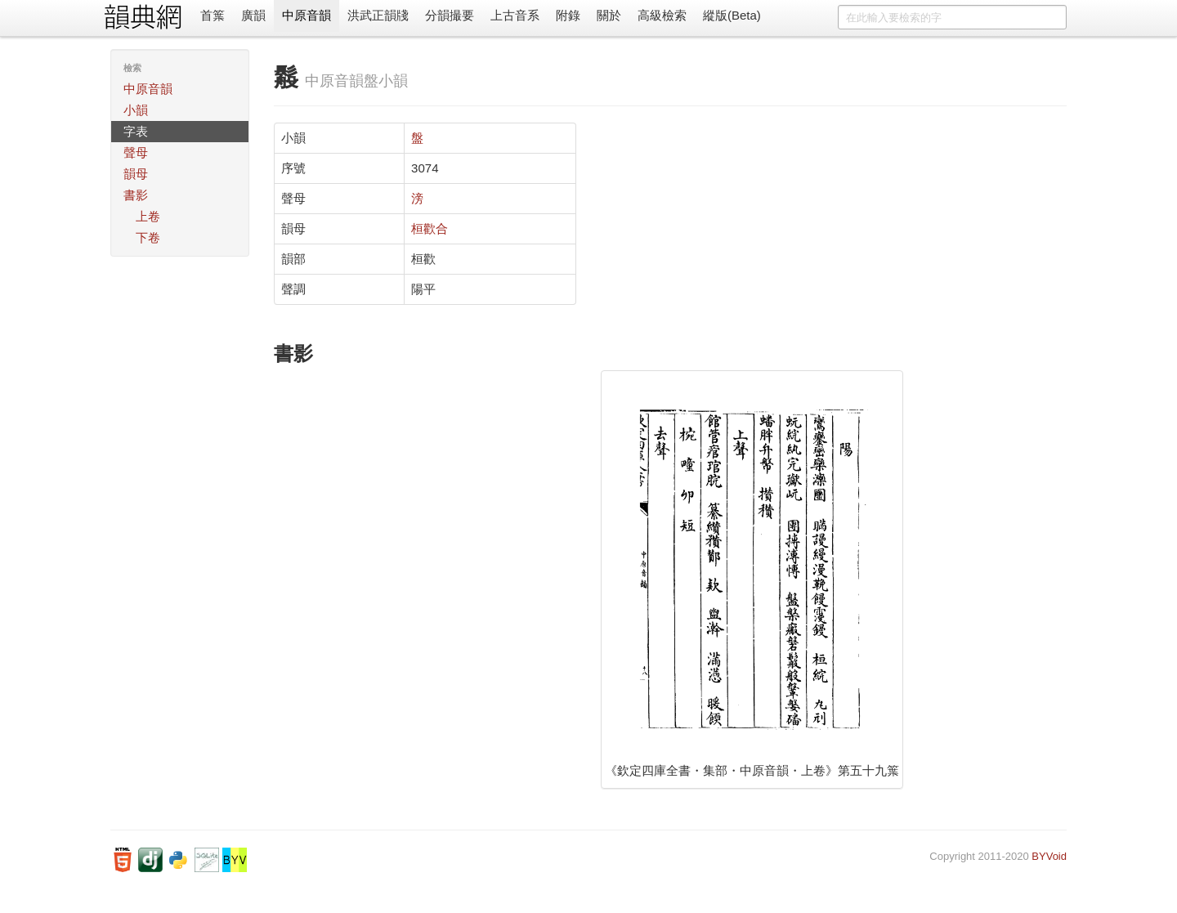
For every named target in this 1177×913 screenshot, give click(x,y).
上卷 (148, 216)
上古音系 (514, 15)
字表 (135, 131)
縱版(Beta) (732, 15)
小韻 (135, 110)
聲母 (135, 152)
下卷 (148, 237)
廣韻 (253, 15)
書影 (135, 195)
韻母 (135, 174)
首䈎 (212, 15)
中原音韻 (306, 15)
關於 (609, 15)
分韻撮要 (449, 15)
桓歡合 (429, 228)
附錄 (568, 15)
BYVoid (1049, 856)
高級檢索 (662, 15)
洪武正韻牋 (378, 15)
